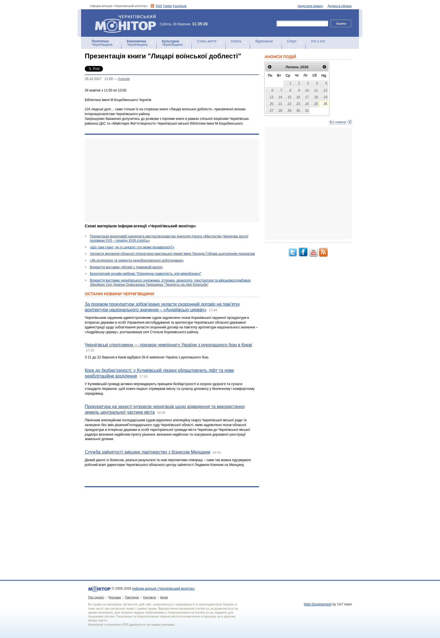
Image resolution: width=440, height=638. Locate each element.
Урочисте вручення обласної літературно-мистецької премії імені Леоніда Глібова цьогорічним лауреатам (172, 254)
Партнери (132, 597)
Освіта (236, 41)
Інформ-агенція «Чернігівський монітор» (127, 23)
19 (325, 97)
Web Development (318, 604)
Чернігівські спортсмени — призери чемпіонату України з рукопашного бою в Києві (168, 344)
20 (271, 104)
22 (289, 104)
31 (307, 111)
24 (307, 104)
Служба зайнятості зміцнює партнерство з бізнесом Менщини (147, 452)
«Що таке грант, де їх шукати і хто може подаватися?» (132, 247)
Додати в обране (339, 6)
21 (280, 104)
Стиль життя (207, 41)
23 (298, 104)
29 (289, 111)
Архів (164, 597)
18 (316, 97)
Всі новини (337, 122)
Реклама (114, 597)
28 (280, 111)
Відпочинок (264, 41)
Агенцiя (124, 79)
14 (280, 97)
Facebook (179, 6)
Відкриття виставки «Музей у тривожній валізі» (126, 267)
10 (307, 90)
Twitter (167, 6)
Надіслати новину (310, 6)
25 (316, 104)
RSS (159, 6)
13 (271, 97)
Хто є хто (318, 41)
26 (325, 104)
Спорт (292, 41)
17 (307, 97)
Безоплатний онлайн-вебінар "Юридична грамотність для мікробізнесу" (145, 274)
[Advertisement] (172, 180)
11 (316, 90)
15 (289, 97)
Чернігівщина (102, 43)
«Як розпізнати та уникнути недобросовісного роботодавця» (137, 260)
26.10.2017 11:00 (99, 79)
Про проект (96, 597)
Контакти (149, 597)
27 (271, 111)
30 (298, 111)
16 (298, 97)
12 (325, 90)
